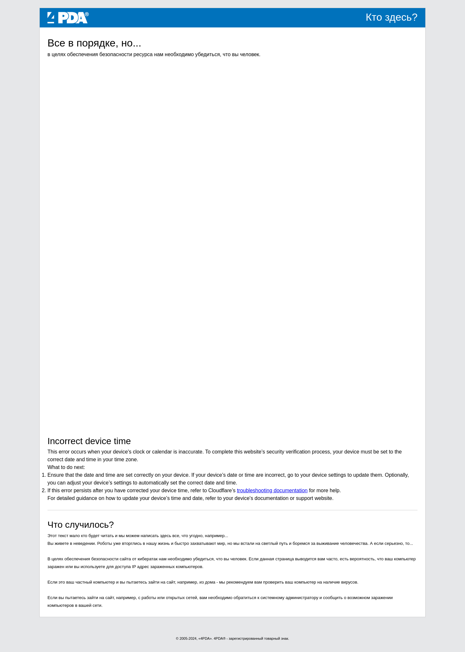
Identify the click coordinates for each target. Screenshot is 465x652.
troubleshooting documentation (272, 490)
